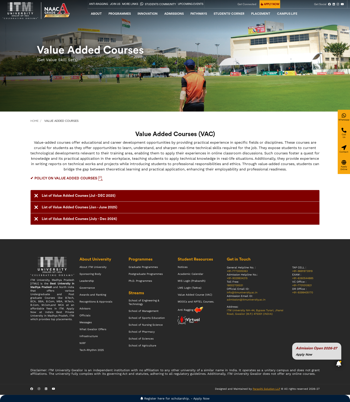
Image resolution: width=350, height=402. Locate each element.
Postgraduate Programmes (146, 274)
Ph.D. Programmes (140, 280)
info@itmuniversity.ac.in (242, 292)
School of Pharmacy (142, 331)
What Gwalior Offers (92, 329)
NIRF (82, 343)
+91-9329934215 (237, 278)
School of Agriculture (142, 345)
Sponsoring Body (90, 274)
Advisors (84, 308)
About (96, 13)
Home (34, 120)
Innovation (148, 13)
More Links (130, 4)
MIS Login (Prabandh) (191, 280)
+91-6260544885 (302, 278)
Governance (87, 287)
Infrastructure (88, 336)
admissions (174, 13)
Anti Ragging (186, 309)
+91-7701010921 (302, 285)
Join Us (115, 4)
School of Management (143, 311)
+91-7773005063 (237, 271)
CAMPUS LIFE (287, 13)
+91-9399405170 (302, 292)
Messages (85, 322)
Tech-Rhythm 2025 (91, 350)
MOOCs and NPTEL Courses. (196, 301)
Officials (84, 315)
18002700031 (235, 285)
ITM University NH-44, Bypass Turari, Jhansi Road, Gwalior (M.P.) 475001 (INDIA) (255, 312)
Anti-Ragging (98, 4)
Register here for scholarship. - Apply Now (175, 398)
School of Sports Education (147, 317)
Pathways (198, 13)
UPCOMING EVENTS (190, 4)
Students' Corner (229, 13)
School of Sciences (141, 338)
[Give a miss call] (344, 136)
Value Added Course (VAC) (195, 294)
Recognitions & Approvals (95, 301)
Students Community (158, 4)
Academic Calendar (190, 274)
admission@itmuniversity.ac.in (246, 299)
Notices (183, 267)
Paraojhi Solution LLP (266, 388)
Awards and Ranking (92, 294)
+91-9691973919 (302, 271)
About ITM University (92, 267)
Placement (260, 13)
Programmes (119, 13)
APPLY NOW (270, 4)
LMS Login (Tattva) (189, 287)
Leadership (86, 280)
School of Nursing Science (146, 324)
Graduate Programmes (143, 267)
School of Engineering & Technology (144, 302)
